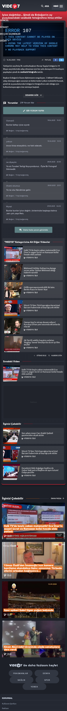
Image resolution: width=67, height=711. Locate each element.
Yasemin (61, 704)
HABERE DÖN (55, 354)
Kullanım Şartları (9, 669)
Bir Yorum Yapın (33, 110)
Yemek (34, 652)
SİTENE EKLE (40, 354)
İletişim (5, 681)
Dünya (45, 636)
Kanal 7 (3, 704)
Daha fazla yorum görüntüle (33, 228)
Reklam (5, 675)
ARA (45, 6)
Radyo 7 (13, 704)
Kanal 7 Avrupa (22, 704)
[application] (33, 39)
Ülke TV (31, 704)
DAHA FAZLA (57, 497)
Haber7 (45, 704)
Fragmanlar (22, 636)
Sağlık (23, 644)
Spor (46, 644)
